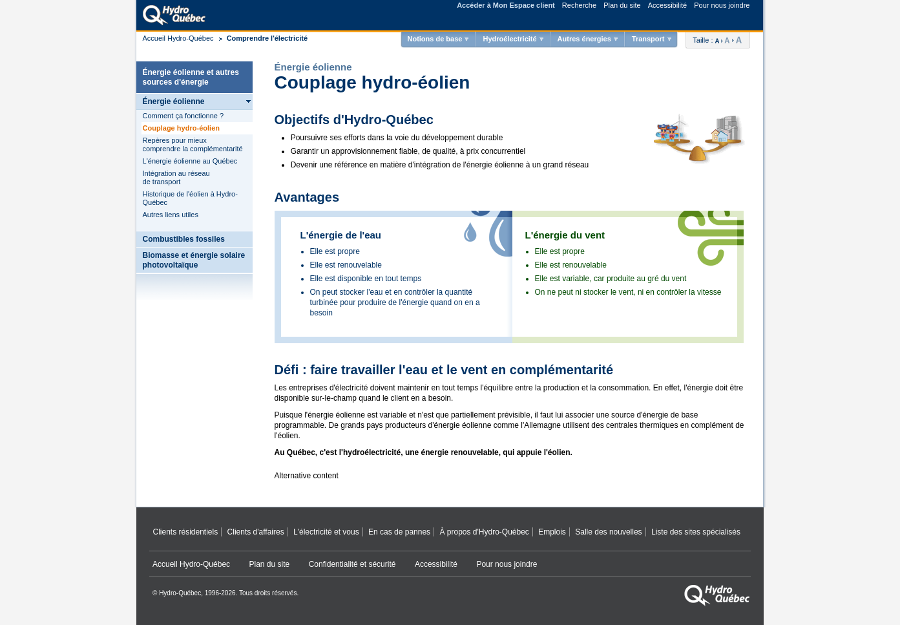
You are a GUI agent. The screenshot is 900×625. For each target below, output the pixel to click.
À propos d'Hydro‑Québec (483, 531)
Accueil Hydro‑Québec (191, 564)
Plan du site (621, 5)
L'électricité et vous (326, 531)
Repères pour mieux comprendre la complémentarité (193, 144)
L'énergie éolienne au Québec (190, 161)
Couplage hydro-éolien (181, 128)
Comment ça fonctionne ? (183, 116)
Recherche (579, 5)
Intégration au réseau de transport (176, 177)
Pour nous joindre (721, 5)
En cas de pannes (399, 531)
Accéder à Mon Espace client (506, 5)
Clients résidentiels (185, 531)
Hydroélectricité (509, 39)
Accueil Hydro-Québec (178, 38)
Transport (648, 39)
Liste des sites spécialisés (695, 531)
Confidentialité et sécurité (352, 564)
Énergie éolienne (174, 101)
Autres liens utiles (170, 214)
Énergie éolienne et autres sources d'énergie (191, 77)
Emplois (552, 531)
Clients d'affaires (255, 531)
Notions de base (434, 39)
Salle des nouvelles (608, 531)
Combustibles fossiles (184, 239)
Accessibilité (667, 5)
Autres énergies (584, 39)
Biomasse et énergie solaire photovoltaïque (194, 260)
